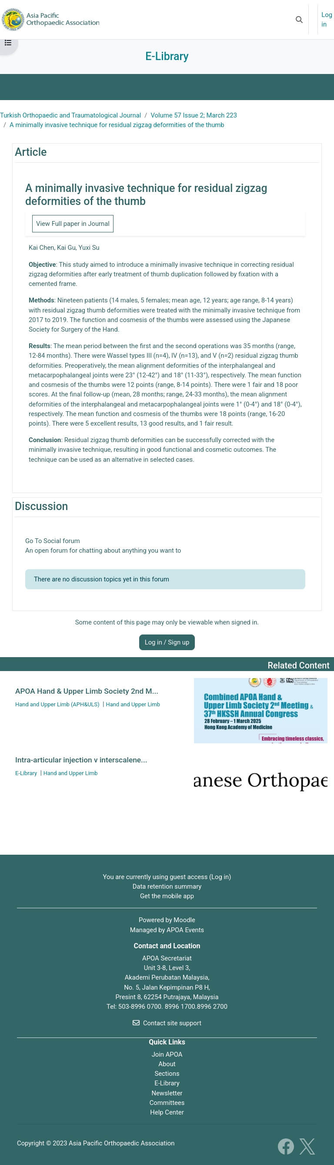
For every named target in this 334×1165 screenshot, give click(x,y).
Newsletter (166, 1093)
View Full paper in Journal (73, 224)
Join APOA (167, 1054)
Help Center (167, 1112)
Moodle (184, 920)
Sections (166, 1074)
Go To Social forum (52, 541)
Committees (167, 1103)
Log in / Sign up (167, 642)
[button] (299, 19)
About (166, 1064)
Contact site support (167, 1023)
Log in (326, 19)
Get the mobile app (167, 896)
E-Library (166, 1083)
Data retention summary (167, 886)
